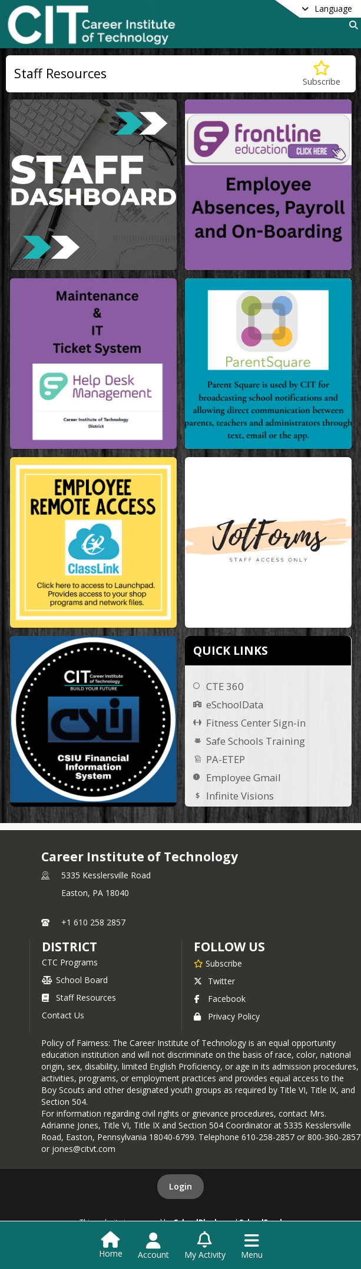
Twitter (214, 981)
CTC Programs (70, 962)
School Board (75, 979)
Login (180, 1186)
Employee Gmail (243, 777)
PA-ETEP (225, 759)
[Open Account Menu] (153, 1246)
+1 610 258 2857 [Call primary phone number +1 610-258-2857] (93, 922)
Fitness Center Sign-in (256, 723)
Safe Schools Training (255, 741)
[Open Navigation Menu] (252, 1246)
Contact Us (63, 1015)
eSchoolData (234, 704)
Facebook (220, 998)
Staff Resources (79, 997)
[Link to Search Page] (351, 25)
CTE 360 (225, 686)
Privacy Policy (227, 1016)
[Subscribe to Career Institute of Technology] (218, 963)
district (69, 946)
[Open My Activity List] (205, 1246)
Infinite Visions (240, 795)
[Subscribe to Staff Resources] (321, 74)
